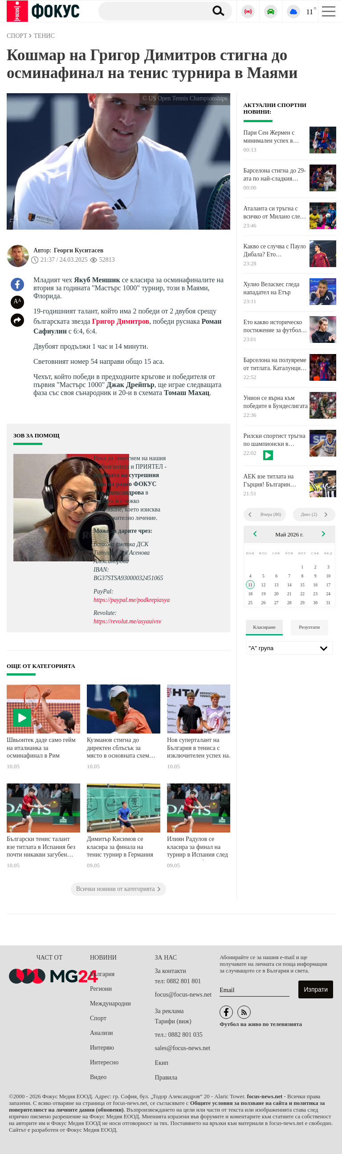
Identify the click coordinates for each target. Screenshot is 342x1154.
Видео (98, 1077)
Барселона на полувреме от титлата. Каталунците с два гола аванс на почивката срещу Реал (275, 364)
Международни (110, 1003)
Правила (166, 1077)
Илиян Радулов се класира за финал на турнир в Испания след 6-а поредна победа (201, 848)
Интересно (104, 1062)
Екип (161, 1062)
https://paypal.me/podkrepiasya (132, 600)
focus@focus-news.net (183, 994)
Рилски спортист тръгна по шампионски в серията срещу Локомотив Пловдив (274, 440)
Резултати (309, 627)
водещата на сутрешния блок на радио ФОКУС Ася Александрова (126, 483)
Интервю (102, 1047)
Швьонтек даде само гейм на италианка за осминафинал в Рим (41, 748)
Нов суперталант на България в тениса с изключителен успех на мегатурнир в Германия (198, 749)
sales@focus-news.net (182, 1048)
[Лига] (289, 648)
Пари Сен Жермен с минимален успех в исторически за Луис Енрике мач (270, 136)
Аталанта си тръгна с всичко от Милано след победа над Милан (273, 212)
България (102, 974)
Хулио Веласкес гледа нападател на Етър (272, 288)
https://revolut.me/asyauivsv (127, 621)
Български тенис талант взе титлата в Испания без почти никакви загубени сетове (41, 848)
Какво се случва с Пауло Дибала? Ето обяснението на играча (275, 250)
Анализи (101, 1033)
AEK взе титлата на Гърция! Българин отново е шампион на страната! (271, 480)
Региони (101, 988)
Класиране (264, 627)
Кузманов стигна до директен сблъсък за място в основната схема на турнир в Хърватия (119, 749)
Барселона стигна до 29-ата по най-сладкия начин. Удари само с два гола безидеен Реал (275, 174)
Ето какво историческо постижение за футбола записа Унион (274, 326)
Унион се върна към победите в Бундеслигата (276, 402)
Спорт (98, 1018)
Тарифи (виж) (173, 1021)
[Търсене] (149, 11)
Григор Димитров (121, 321)
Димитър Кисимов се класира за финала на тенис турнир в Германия (120, 847)
